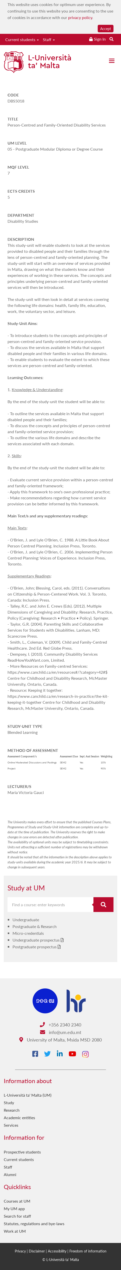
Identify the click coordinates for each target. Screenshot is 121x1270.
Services (11, 1125)
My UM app (14, 1208)
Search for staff (17, 1216)
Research (12, 1110)
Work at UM (15, 1231)
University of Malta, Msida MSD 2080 (60, 1039)
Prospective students (22, 1152)
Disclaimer (37, 1250)
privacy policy (80, 17)
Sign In (100, 39)
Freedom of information (87, 1250)
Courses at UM (17, 1201)
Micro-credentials (28, 933)
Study (9, 1102)
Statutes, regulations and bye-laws (34, 1223)
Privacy (20, 1250)
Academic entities (19, 1117)
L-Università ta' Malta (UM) (27, 1095)
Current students (22, 39)
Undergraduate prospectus (36, 940)
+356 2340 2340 (60, 1024)
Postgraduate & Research (35, 926)
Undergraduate (26, 919)
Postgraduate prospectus (35, 947)
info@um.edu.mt (60, 1032)
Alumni (10, 1174)
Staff (49, 39)
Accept (105, 28)
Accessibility (57, 1250)
